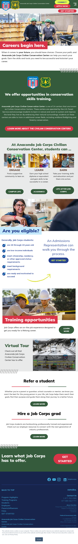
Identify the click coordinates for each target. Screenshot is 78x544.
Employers (6, 505)
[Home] (6, 6)
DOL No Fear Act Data (70, 520)
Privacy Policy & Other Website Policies (65, 507)
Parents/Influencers (10, 508)
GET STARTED (8, 513)
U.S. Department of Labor (69, 518)
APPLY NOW (62, 6)
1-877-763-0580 (69, 498)
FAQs (4, 511)
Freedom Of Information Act (68, 508)
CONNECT (62, 2)
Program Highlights (10, 497)
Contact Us (71, 496)
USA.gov (74, 517)
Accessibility (73, 510)
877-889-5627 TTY (69, 501)
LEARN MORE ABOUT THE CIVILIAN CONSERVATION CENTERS (39, 128)
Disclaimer (73, 511)
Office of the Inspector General (68, 522)
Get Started (67, 11)
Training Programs (9, 500)
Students (5, 503)
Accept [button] (39, 539)
